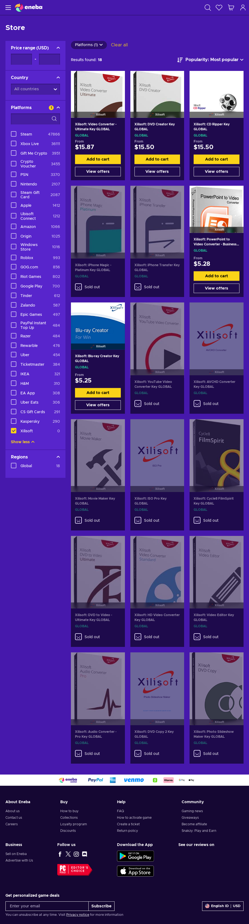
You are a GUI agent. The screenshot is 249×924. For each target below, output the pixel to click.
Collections (69, 817)
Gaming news (192, 811)
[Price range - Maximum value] (49, 59)
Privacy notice (77, 914)
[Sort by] (210, 60)
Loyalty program (73, 824)
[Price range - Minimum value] (21, 59)
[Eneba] (28, 7)
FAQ (120, 811)
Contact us (13, 817)
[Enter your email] (47, 906)
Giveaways (190, 817)
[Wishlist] (219, 7)
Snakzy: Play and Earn (199, 830)
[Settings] (223, 906)
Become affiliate (194, 824)
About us (12, 811)
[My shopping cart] (231, 7)
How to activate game (134, 817)
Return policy (127, 830)
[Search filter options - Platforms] (35, 118)
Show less (23, 442)
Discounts (68, 830)
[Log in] (243, 7)
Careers (11, 824)
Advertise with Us (19, 860)
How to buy (69, 811)
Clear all (119, 45)
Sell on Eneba (16, 854)
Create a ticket (128, 824)
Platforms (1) (89, 45)
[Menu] (7, 7)
